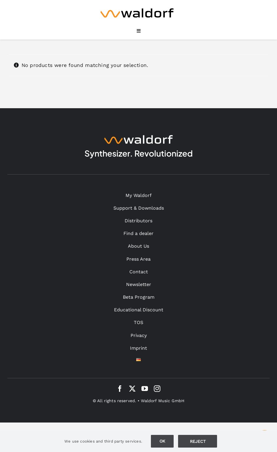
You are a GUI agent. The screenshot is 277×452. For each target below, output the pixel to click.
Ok (162, 441)
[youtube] (144, 388)
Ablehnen (197, 441)
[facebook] (120, 388)
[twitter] (132, 388)
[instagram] (157, 388)
